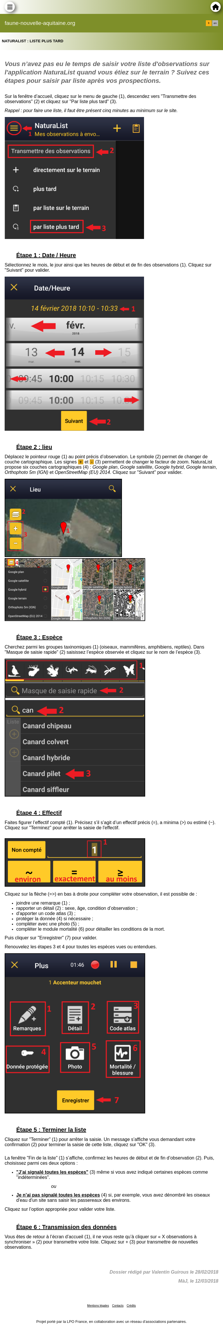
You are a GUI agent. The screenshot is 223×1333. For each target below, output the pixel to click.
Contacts (117, 1305)
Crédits (131, 1305)
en (215, 23)
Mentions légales (98, 1305)
